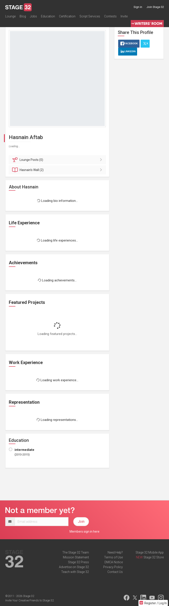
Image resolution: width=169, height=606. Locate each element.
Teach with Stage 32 (75, 572)
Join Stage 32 (155, 7)
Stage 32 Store (153, 557)
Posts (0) (58, 159)
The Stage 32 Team (75, 552)
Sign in (138, 7)
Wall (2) (58, 170)
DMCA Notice (114, 562)
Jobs (33, 16)
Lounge (10, 16)
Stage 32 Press (78, 562)
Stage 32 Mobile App (150, 552)
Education (48, 16)
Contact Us (115, 572)
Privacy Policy (113, 567)
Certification (67, 16)
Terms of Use (113, 557)
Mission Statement (76, 557)
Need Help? (115, 552)
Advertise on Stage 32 (74, 567)
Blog (23, 16)
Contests (110, 16)
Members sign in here (84, 531)
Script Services (89, 16)
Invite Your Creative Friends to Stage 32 (29, 600)
